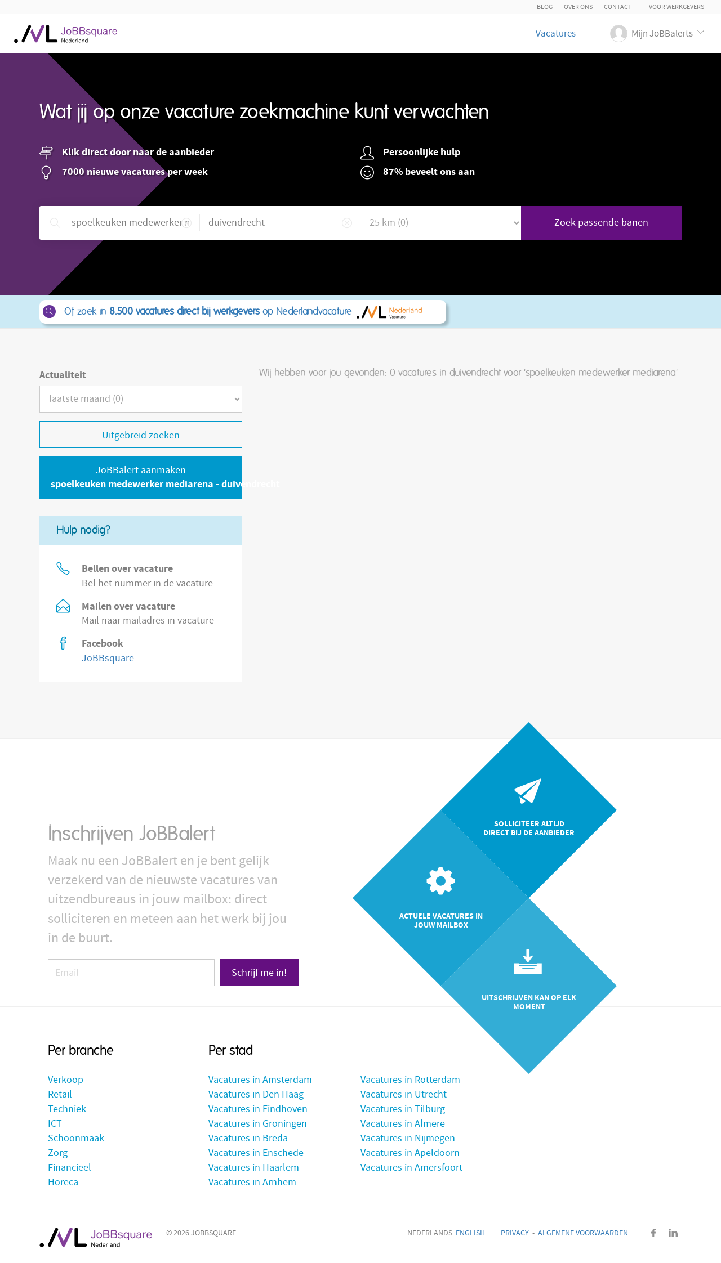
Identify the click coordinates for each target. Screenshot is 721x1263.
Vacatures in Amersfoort (411, 1167)
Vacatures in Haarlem (253, 1167)
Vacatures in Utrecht (403, 1094)
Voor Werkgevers (676, 7)
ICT (55, 1123)
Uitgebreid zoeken (141, 435)
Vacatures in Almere (402, 1123)
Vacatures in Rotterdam (410, 1079)
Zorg (58, 1152)
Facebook (653, 1232)
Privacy (515, 1233)
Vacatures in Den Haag (256, 1094)
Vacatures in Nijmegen (407, 1138)
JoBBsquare (108, 658)
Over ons (578, 7)
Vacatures (556, 34)
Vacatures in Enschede (256, 1152)
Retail (60, 1094)
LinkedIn (673, 1232)
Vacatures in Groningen (257, 1123)
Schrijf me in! (259, 972)
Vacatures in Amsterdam (260, 1079)
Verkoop (65, 1079)
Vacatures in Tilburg (402, 1109)
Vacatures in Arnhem (252, 1182)
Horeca (63, 1182)
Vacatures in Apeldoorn (410, 1152)
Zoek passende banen (601, 222)
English (470, 1233)
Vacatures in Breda (248, 1138)
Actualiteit (62, 375)
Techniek (67, 1109)
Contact (617, 7)
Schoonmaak (76, 1138)
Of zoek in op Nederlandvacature (242, 312)
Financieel (69, 1167)
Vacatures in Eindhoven (258, 1109)
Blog (545, 7)
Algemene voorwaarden (583, 1233)
